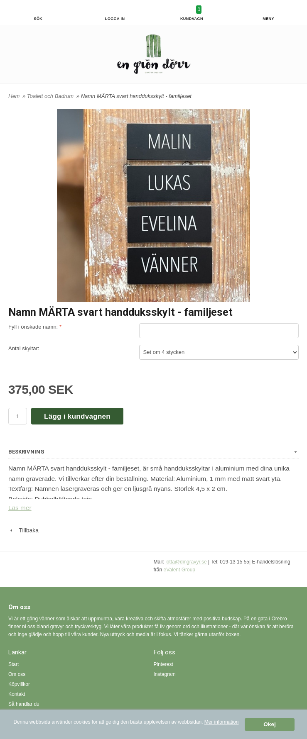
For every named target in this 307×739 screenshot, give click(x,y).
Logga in (115, 19)
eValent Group (180, 570)
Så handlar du (23, 704)
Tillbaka (23, 530)
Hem (14, 96)
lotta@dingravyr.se (186, 562)
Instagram (165, 674)
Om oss (16, 674)
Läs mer (20, 507)
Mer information (221, 722)
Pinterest (163, 664)
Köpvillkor (19, 684)
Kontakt (16, 694)
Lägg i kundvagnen (77, 416)
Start (13, 664)
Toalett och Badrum (51, 96)
